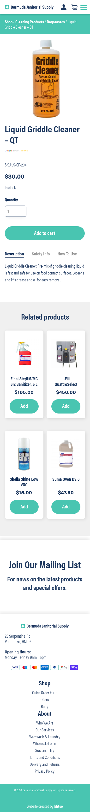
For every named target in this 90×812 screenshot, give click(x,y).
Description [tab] (14, 253)
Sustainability (44, 750)
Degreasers (56, 22)
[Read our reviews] (29, 151)
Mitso (58, 806)
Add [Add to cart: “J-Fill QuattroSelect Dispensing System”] (66, 405)
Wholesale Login (44, 743)
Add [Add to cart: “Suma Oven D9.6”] (66, 506)
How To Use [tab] (67, 253)
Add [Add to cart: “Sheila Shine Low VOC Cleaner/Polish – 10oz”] (24, 506)
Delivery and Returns (45, 764)
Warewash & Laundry (44, 737)
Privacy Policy (44, 771)
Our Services (45, 730)
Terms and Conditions (45, 757)
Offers (45, 699)
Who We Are (44, 723)
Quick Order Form (44, 692)
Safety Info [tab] (41, 253)
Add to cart (44, 232)
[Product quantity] (15, 211)
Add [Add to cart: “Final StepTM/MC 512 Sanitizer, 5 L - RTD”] (24, 405)
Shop (8, 22)
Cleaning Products (29, 22)
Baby (44, 706)
